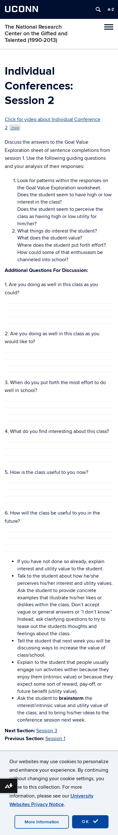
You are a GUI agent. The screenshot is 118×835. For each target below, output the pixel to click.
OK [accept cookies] (90, 821)
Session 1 (55, 738)
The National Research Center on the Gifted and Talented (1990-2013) (36, 33)
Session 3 (46, 731)
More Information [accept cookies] (42, 822)
